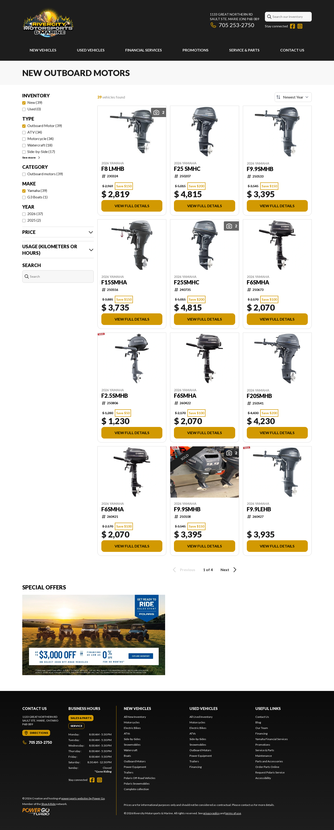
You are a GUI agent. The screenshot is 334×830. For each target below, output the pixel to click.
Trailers (128, 772)
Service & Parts (244, 50)
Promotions (196, 50)
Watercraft (130, 750)
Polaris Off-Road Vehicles (139, 778)
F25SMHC (186, 282)
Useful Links (268, 708)
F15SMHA (114, 282)
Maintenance (263, 755)
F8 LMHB (112, 168)
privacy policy (211, 813)
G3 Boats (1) (37, 197)
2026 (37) (35, 213)
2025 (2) (34, 220)
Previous (183, 569)
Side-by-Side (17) (41, 151)
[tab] (80, 718)
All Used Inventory (200, 717)
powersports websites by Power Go (83, 798)
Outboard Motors (135, 761)
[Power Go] (63, 811)
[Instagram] (300, 26)
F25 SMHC (187, 168)
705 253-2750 (232, 25)
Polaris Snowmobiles (137, 783)
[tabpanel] (90, 753)
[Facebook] (292, 26)
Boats (127, 755)
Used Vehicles (91, 50)
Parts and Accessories (269, 761)
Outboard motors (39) (45, 174)
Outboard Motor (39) (44, 125)
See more (31, 157)
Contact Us (292, 50)
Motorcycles (132, 722)
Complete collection (136, 789)
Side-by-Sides (132, 739)
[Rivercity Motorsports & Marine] (80, 22)
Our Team (261, 728)
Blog (258, 722)
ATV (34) (34, 132)
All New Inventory (135, 717)
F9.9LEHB (259, 509)
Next (229, 569)
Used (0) (34, 109)
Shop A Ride (48, 804)
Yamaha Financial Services (271, 739)
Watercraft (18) (39, 145)
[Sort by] (293, 97)
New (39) (34, 102)
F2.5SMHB (114, 395)
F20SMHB (259, 396)
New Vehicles (43, 50)
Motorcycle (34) (40, 138)
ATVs (127, 733)
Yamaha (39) (37, 190)
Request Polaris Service (270, 772)
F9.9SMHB (260, 169)
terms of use (233, 813)
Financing (195, 767)
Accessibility (263, 778)
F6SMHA (258, 282)
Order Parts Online (267, 767)
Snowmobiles (132, 744)
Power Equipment (135, 767)
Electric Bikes (132, 728)
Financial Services (143, 50)
